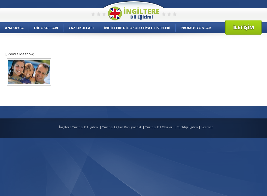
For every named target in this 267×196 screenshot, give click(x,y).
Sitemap (207, 127)
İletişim (243, 27)
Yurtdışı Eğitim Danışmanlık (122, 127)
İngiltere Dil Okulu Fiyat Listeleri (137, 27)
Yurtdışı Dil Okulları (159, 127)
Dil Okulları (46, 27)
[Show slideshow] (20, 53)
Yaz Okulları (81, 27)
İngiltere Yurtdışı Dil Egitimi (79, 127)
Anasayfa (14, 27)
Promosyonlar (196, 27)
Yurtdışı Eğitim (187, 127)
